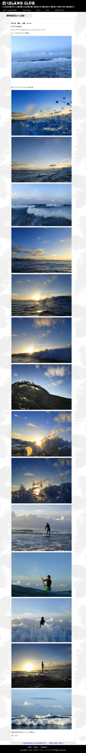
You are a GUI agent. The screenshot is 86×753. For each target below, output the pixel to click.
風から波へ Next (56, 743)
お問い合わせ (59, 10)
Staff (29, 747)
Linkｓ (35, 747)
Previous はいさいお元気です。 (35, 743)
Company (44, 747)
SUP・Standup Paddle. (10, 10)
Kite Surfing (27, 10)
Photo (38, 10)
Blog (47, 10)
